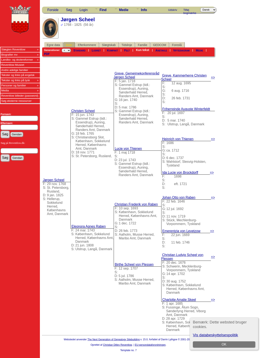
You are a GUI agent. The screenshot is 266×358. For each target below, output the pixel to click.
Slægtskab (109, 45)
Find (103, 10)
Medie (123, 10)
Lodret (96, 50)
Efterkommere (87, 45)
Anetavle (161, 50)
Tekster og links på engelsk (17, 75)
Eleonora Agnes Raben (88, 226)
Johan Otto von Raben (178, 197)
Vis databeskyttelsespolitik (215, 335)
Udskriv (172, 9)
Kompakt (112, 50)
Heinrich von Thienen (177, 139)
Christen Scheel (83, 111)
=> (213, 77)
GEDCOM (159, 45)
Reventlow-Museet (12, 64)
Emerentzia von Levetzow (181, 231)
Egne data (53, 45)
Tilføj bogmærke (189, 10)
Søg (69, 10)
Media (5, 90)
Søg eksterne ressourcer (16, 100)
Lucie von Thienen (128, 148)
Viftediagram (181, 50)
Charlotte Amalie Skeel (179, 299)
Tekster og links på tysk (15, 80)
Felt (127, 50)
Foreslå (177, 45)
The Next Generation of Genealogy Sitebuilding (113, 339)
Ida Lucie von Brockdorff (180, 172)
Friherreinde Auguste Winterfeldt (186, 109)
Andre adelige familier (14, 70)
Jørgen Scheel (53, 180)
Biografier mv (9, 54)
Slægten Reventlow (13, 49)
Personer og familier (13, 85)
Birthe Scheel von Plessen (134, 264)
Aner (69, 45)
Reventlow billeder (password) (19, 95)
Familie (142, 45)
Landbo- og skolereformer (17, 59)
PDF (47, 54)
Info (144, 10)
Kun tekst (142, 50)
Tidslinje (127, 45)
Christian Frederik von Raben (136, 204)
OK (224, 344)
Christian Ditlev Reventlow (117, 344)
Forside (52, 10)
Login (84, 10)
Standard (79, 50)
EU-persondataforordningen (150, 344)
